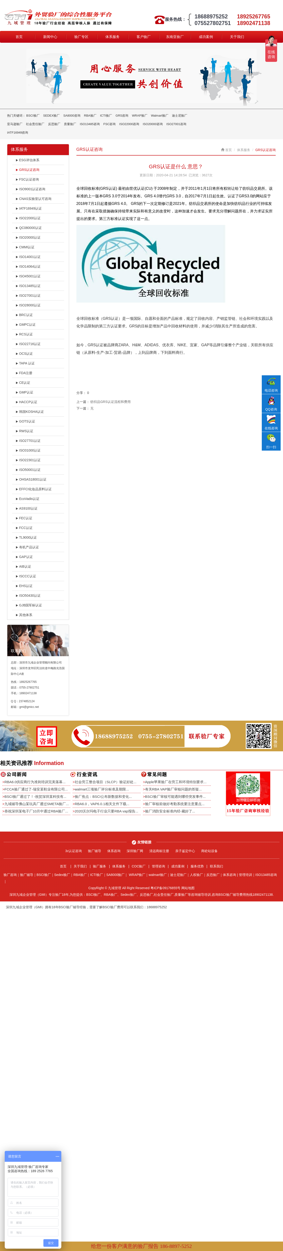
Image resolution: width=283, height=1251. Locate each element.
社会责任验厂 (35, 124)
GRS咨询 (122, 115)
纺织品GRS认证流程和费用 (110, 402)
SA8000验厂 (115, 875)
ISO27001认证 (28, 295)
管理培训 (245, 875)
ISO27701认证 (28, 441)
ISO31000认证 (28, 450)
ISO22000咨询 (129, 124)
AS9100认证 (26, 508)
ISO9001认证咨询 (30, 189)
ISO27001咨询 (176, 124)
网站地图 (188, 888)
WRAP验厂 (139, 115)
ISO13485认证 (28, 286)
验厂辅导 (94, 851)
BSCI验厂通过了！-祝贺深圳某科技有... (35, 797)
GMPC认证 (26, 324)
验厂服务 (99, 866)
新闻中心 (50, 37)
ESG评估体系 (27, 160)
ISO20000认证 (28, 237)
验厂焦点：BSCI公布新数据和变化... (103, 797)
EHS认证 (24, 586)
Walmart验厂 (159, 115)
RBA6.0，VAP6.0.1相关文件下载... (102, 804)
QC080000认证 (29, 228)
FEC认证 (24, 518)
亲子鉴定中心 (185, 851)
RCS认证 (24, 334)
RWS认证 (24, 431)
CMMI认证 (25, 247)
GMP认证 (24, 392)
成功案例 (206, 37)
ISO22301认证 (28, 460)
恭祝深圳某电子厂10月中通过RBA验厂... (36, 811)
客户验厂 (144, 37)
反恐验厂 (54, 124)
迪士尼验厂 (179, 115)
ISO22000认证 (28, 218)
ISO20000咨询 (153, 124)
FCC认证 (24, 528)
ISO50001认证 (28, 470)
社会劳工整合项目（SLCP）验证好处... (106, 782)
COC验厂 (139, 866)
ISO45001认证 (28, 276)
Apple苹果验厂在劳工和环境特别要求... (176, 782)
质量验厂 (70, 124)
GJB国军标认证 (29, 605)
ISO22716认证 (28, 344)
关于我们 (237, 37)
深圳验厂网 (135, 851)
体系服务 (112, 37)
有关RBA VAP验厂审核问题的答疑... (173, 789)
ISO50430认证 (28, 595)
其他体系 (24, 615)
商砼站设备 (209, 851)
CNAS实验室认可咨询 (33, 199)
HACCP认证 (26, 402)
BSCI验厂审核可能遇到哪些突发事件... (175, 797)
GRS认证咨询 (27, 170)
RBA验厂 (90, 115)
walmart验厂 (158, 875)
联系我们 (216, 866)
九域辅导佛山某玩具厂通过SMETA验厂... (36, 804)
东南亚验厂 (175, 37)
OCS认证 (24, 353)
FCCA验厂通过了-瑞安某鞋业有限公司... (36, 789)
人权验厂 (196, 875)
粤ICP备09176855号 (165, 888)
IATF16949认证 (29, 208)
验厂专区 (81, 37)
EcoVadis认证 (27, 499)
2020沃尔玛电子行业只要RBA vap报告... (106, 811)
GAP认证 (24, 557)
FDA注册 (24, 373)
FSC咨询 (109, 124)
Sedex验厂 (62, 875)
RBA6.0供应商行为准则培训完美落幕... (35, 782)
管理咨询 (158, 866)
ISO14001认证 (28, 257)
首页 (19, 37)
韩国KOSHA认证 (30, 412)
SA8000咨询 (71, 115)
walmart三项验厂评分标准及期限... (102, 789)
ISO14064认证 (28, 266)
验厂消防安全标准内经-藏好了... (170, 811)
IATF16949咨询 (17, 132)
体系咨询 (114, 851)
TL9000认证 (26, 537)
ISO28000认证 (28, 305)
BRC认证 (24, 315)
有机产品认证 (27, 547)
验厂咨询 (10, 875)
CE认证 (23, 383)
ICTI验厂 (106, 115)
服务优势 (197, 866)
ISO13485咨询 (90, 124)
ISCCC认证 (26, 576)
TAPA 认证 (25, 363)
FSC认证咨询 (27, 179)
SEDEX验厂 (51, 115)
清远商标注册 (159, 851)
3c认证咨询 (73, 851)
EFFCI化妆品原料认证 (34, 489)
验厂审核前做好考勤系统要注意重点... (175, 804)
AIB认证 (23, 566)
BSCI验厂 (32, 115)
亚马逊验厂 (14, 124)
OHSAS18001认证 (31, 479)
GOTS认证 (25, 421)
